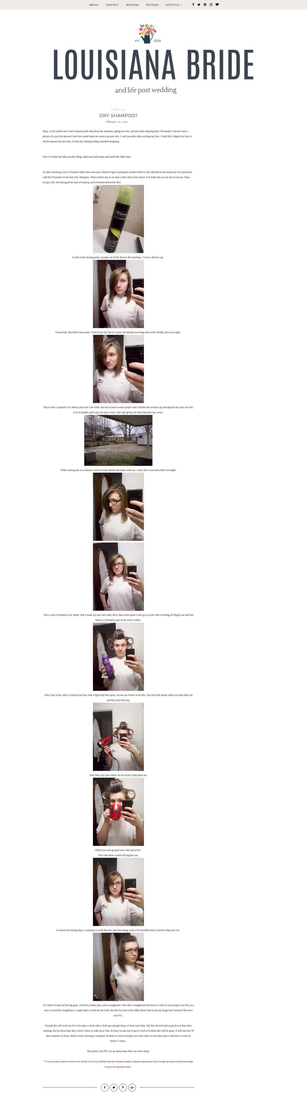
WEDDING (132, 4)
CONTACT (112, 4)
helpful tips (118, 109)
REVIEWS (152, 4)
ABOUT (94, 4)
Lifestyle (173, 4)
